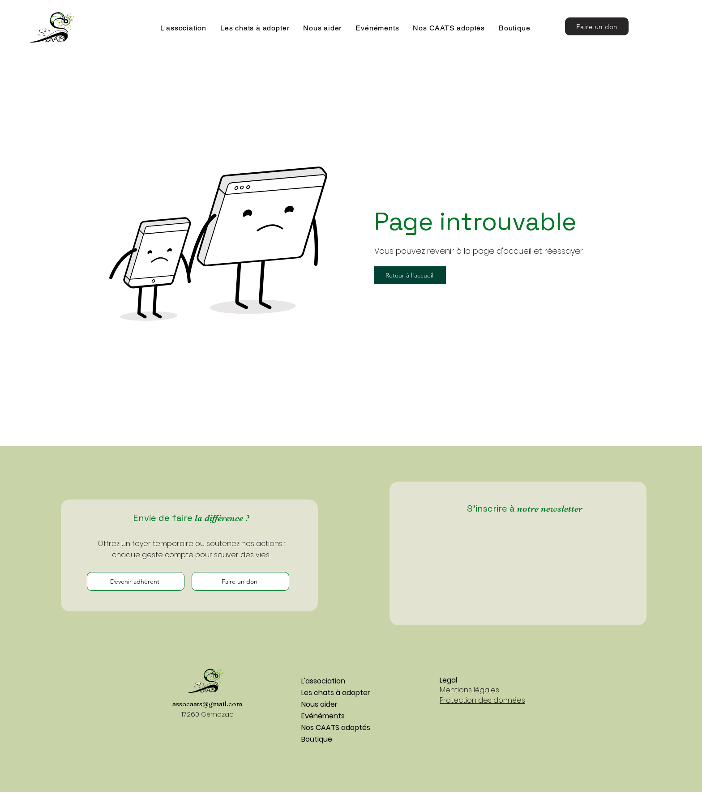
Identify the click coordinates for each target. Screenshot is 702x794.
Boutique (316, 739)
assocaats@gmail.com (207, 704)
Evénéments (323, 716)
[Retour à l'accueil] (410, 275)
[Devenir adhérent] (135, 581)
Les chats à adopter (332, 692)
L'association (323, 681)
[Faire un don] (597, 26)
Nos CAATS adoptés (332, 727)
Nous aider (319, 704)
